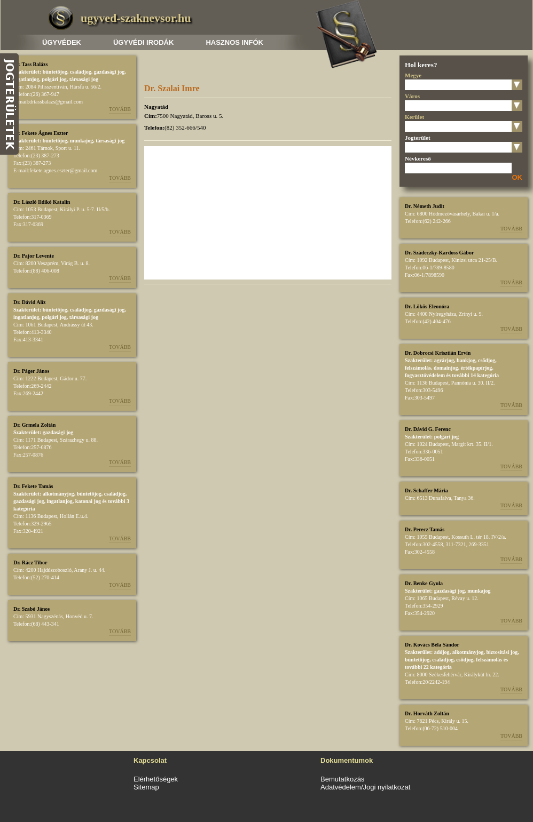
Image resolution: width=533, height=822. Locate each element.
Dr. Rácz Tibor (30, 562)
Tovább (120, 109)
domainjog (446, 368)
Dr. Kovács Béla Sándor (432, 645)
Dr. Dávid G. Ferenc (428, 429)
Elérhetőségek (156, 779)
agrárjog (444, 360)
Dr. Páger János (31, 371)
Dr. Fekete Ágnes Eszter (40, 133)
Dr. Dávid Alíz (29, 302)
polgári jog (54, 79)
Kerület (414, 117)
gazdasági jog (109, 72)
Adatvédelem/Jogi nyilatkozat (365, 787)
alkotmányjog (58, 494)
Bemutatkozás (342, 779)
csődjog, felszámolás (479, 660)
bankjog (466, 360)
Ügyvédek (61, 42)
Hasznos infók (234, 42)
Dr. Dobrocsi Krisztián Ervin (438, 353)
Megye (413, 75)
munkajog (81, 140)
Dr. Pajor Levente (33, 256)
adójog (442, 652)
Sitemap (146, 787)
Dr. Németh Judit (424, 206)
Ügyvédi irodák (143, 42)
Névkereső (418, 158)
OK (517, 177)
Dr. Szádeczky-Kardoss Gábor (439, 253)
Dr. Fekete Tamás (33, 486)
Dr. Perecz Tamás (424, 529)
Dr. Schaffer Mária (426, 490)
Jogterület (417, 137)
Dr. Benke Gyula (424, 583)
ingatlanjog (26, 79)
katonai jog (88, 501)
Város (412, 96)
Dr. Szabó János (31, 609)
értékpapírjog (476, 368)
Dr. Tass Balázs (30, 64)
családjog (80, 72)
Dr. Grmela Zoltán (34, 425)
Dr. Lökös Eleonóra (427, 306)
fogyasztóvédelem (425, 375)
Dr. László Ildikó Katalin (41, 202)
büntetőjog (55, 72)
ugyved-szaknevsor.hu (136, 18)
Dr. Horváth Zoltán (427, 713)
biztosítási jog (502, 652)
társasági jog (83, 79)
